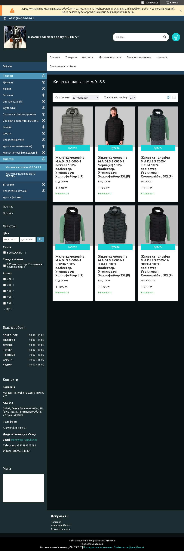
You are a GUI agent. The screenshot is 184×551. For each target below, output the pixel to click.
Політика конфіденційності (129, 547)
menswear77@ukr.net (24, 439)
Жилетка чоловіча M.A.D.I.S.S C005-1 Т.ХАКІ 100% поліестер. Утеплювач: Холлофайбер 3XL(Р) (114, 266)
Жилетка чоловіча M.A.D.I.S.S (23, 167)
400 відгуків (152, 2)
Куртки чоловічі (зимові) (17, 146)
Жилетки (8, 159)
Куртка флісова (12, 197)
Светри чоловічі (13, 101)
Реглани (8, 95)
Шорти (7, 133)
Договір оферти (60, 529)
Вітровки (8, 184)
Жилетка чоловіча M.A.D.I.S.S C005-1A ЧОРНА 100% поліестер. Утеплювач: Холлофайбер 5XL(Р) (157, 266)
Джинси (8, 82)
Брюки (7, 88)
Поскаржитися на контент (97, 547)
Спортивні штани (13, 139)
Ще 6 (9, 309)
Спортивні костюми (15, 190)
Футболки (9, 107)
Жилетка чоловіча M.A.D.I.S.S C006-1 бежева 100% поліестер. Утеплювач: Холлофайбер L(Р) (69, 167)
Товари (69, 57)
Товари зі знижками (139, 57)
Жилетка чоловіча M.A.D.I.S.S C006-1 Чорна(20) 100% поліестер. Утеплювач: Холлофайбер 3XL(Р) (114, 167)
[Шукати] (165, 37)
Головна (55, 57)
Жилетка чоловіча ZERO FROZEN (20, 175)
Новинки (162, 57)
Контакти (87, 57)
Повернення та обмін (63, 66)
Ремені (7, 127)
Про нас (8, 206)
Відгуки (8, 213)
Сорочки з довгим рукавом (19, 114)
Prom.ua (110, 540)
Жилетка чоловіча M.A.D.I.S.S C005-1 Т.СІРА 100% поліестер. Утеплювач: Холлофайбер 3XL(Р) (157, 167)
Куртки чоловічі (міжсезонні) (20, 152)
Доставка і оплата (110, 57)
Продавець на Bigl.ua (92, 544)
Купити (72, 147)
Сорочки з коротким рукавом (20, 120)
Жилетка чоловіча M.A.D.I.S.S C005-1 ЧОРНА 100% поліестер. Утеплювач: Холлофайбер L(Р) (69, 266)
